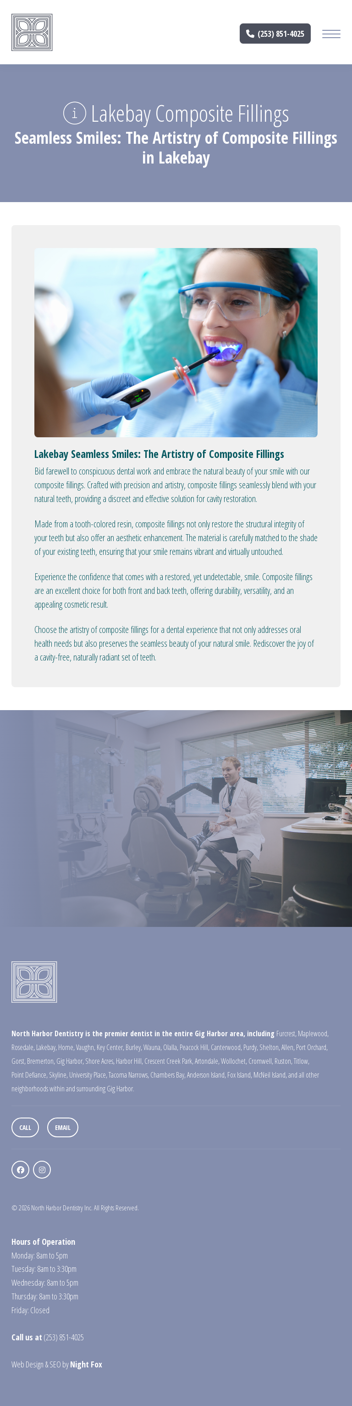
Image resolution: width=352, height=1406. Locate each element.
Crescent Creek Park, (168, 1061)
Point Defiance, (29, 1075)
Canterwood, (226, 1047)
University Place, (88, 1075)
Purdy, (250, 1047)
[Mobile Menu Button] (331, 35)
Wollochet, (234, 1061)
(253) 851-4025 (275, 33)
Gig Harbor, (70, 1061)
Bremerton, (41, 1061)
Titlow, (301, 1061)
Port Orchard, (312, 1047)
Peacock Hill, (194, 1047)
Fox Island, (239, 1075)
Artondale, (207, 1061)
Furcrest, (286, 1033)
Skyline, (58, 1075)
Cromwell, (260, 1061)
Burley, (134, 1047)
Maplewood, (313, 1033)
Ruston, (283, 1061)
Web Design (27, 1364)
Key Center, (110, 1047)
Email (63, 1127)
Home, (66, 1047)
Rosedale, (23, 1047)
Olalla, (170, 1047)
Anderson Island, (206, 1075)
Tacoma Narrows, (129, 1075)
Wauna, (152, 1047)
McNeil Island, (270, 1075)
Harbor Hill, (129, 1061)
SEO (55, 1364)
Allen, (288, 1047)
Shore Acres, (100, 1061)
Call (25, 1127)
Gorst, (18, 1061)
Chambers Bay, (168, 1075)
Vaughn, (85, 1047)
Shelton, (269, 1047)
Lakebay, (46, 1047)
